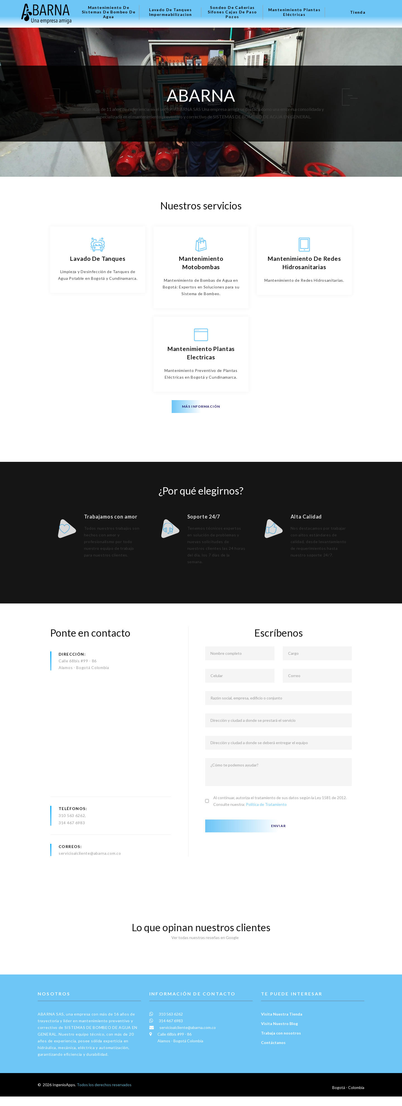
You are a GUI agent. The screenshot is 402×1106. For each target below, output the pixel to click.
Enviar (278, 839)
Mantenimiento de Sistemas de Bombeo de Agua (108, 12)
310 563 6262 (72, 829)
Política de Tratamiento (266, 818)
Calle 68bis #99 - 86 (78, 674)
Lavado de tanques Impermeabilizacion (170, 12)
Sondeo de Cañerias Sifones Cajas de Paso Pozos (232, 12)
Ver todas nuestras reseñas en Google (201, 951)
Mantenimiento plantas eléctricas (294, 12)
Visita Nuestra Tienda (281, 1027)
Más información (201, 406)
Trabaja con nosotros (281, 1046)
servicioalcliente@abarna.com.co (90, 866)
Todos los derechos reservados (104, 1098)
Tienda (357, 12)
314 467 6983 (72, 836)
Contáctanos (273, 1056)
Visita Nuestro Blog (279, 1037)
